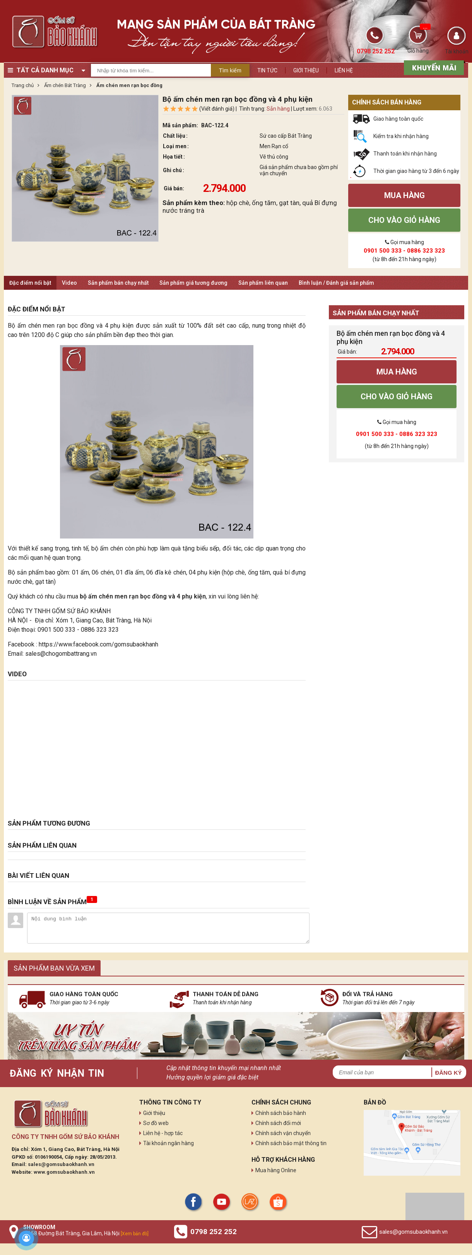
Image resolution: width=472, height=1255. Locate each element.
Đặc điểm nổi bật (30, 283)
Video (69, 283)
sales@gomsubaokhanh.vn (61, 1164)
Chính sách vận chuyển (283, 1133)
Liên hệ (344, 70)
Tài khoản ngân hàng (168, 1143)
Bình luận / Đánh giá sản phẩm (336, 283)
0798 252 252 (213, 1231)
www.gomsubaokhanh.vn (64, 1172)
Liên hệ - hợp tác (163, 1133)
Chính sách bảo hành (280, 1113)
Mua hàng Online (275, 1170)
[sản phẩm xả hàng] (432, 67)
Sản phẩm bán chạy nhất (118, 283)
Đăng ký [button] (448, 1072)
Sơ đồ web (156, 1123)
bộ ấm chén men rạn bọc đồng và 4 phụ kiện (143, 596)
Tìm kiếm (230, 70)
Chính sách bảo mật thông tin (291, 1143)
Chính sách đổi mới (278, 1123)
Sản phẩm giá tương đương (193, 283)
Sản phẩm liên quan (263, 283)
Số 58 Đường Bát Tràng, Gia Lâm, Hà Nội (86, 1233)
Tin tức (267, 70)
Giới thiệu (306, 70)
